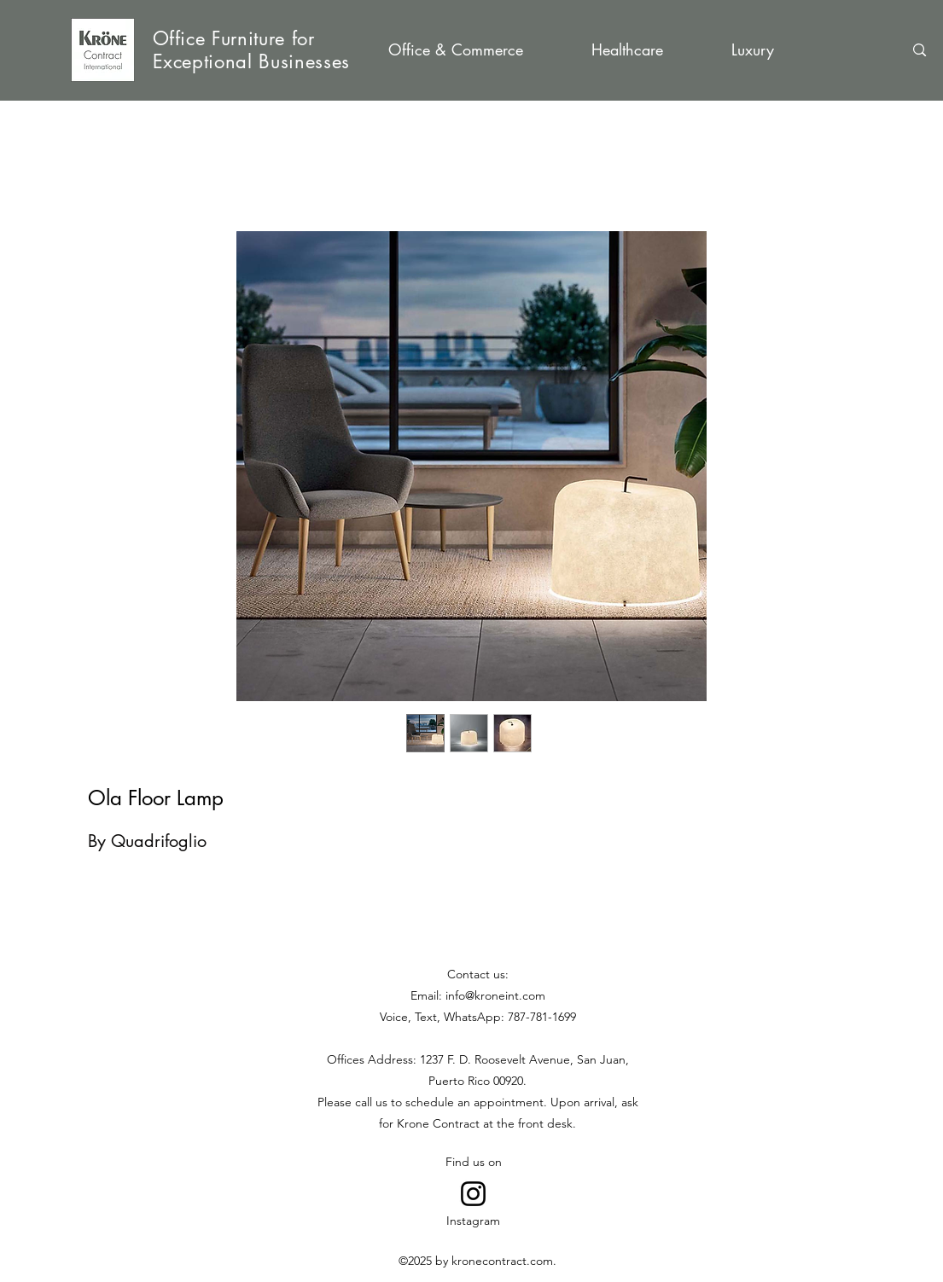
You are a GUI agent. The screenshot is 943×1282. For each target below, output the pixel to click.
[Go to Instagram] (473, 1193)
